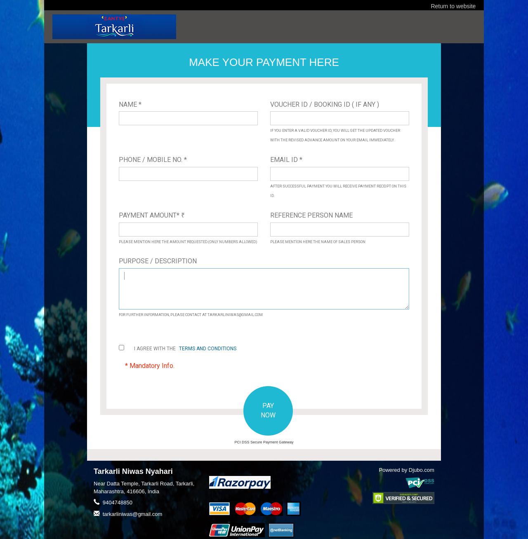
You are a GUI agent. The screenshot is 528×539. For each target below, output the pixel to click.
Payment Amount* (152, 215)
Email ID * (286, 160)
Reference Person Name (311, 215)
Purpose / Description (158, 261)
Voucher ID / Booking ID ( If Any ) (324, 104)
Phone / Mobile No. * (153, 160)
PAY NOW (268, 410)
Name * (130, 104)
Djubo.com (421, 470)
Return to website (453, 6)
